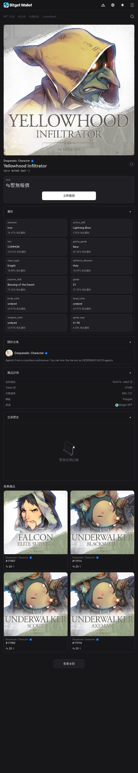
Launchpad (49, 16)
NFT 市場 (9, 16)
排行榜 (22, 16)
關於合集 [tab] (69, 342)
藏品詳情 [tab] (69, 372)
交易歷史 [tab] (69, 417)
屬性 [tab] (69, 211)
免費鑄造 (34, 16)
